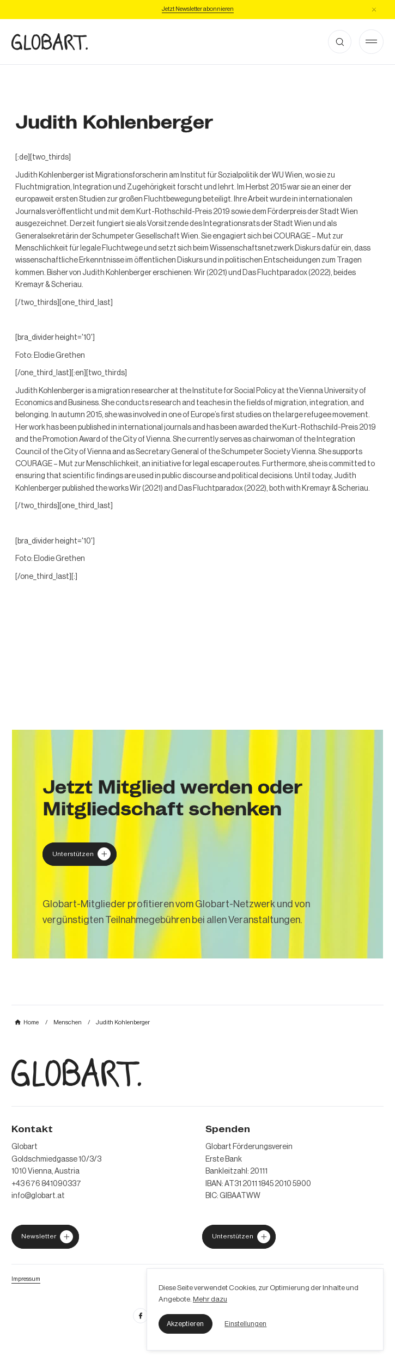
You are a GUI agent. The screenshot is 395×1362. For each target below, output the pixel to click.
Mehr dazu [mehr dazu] (210, 1299)
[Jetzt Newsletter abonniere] (198, 9)
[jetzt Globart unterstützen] (45, 1236)
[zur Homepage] (49, 41)
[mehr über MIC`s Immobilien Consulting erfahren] (197, 844)
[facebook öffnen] (140, 1315)
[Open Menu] (371, 41)
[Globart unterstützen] (79, 854)
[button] (185, 1324)
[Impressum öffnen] (25, 1279)
